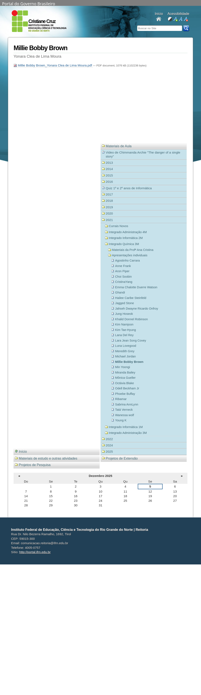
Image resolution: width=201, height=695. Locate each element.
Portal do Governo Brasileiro (28, 3)
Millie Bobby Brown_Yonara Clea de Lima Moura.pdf (53, 65)
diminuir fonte (185, 19)
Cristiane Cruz (41, 21)
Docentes (158, 19)
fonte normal (180, 19)
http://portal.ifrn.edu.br (35, 552)
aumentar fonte (175, 19)
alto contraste (170, 19)
